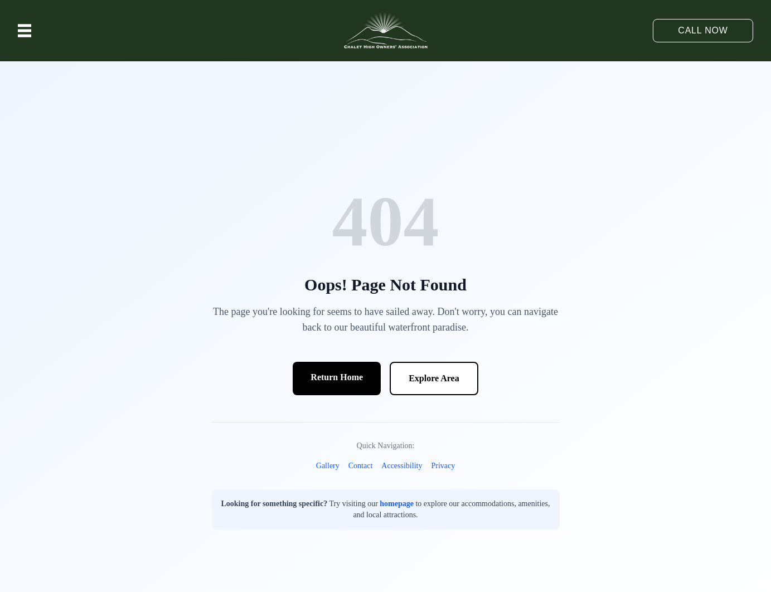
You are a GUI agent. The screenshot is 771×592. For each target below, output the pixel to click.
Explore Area (434, 378)
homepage (397, 503)
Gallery (328, 466)
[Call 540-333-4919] (703, 30)
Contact (360, 466)
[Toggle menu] (24, 30)
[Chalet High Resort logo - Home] (386, 30)
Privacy (443, 466)
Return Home (337, 377)
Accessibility (401, 466)
